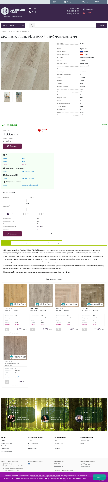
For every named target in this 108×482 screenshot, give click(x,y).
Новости (82, 443)
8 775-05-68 (85, 467)
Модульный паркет (6, 451)
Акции (88, 13)
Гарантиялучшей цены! (46, 130)
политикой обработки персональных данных (45, 476)
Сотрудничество (58, 443)
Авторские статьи (85, 440)
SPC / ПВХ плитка (33, 443)
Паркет (3, 440)
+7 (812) (72, 11)
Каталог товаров (58, 466)
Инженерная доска (6, 443)
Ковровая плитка (32, 448)
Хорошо (99, 477)
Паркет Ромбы (5, 448)
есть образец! (12, 125)
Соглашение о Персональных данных (63, 470)
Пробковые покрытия (34, 446)
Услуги (56, 446)
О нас (55, 440)
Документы (57, 448)
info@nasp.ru (74, 8)
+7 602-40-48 (85, 464)
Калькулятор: (9, 192)
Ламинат (30, 440)
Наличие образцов (54, 243)
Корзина (89, 9)
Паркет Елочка (5, 446)
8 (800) (73, 14)
